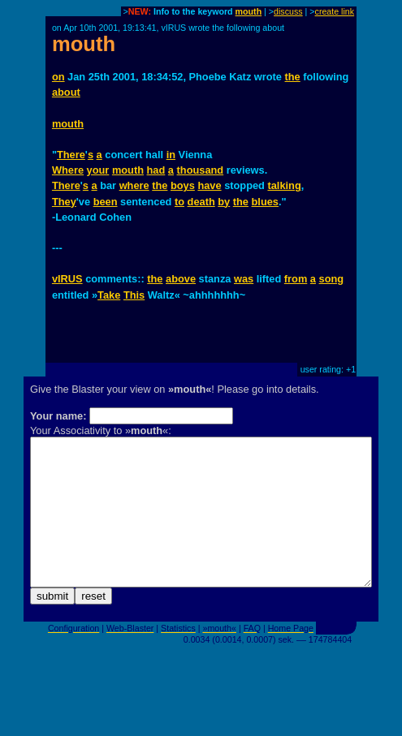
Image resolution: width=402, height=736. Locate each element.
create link (335, 11)
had (156, 170)
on (58, 77)
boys (183, 185)
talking (283, 185)
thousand (200, 170)
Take (108, 295)
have (209, 185)
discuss (288, 11)
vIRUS (67, 279)
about (66, 92)
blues (265, 202)
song (331, 279)
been (105, 202)
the (292, 77)
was (243, 279)
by (224, 202)
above (181, 279)
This (134, 295)
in (170, 154)
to (179, 202)
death (201, 202)
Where (68, 170)
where (134, 185)
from (295, 279)
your (98, 170)
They (64, 202)
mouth (249, 11)
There (71, 154)
